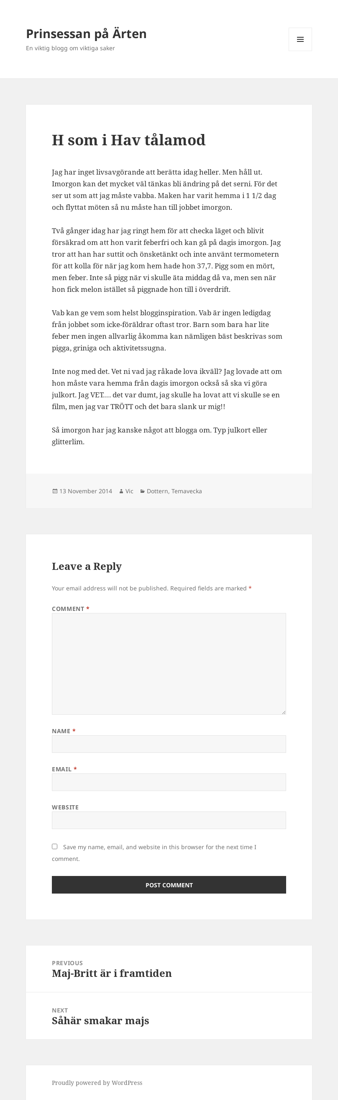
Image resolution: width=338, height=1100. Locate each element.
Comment (71, 609)
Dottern (157, 491)
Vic (129, 491)
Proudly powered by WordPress (97, 1083)
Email (64, 769)
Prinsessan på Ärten (86, 33)
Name (64, 731)
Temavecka (187, 491)
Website (65, 807)
